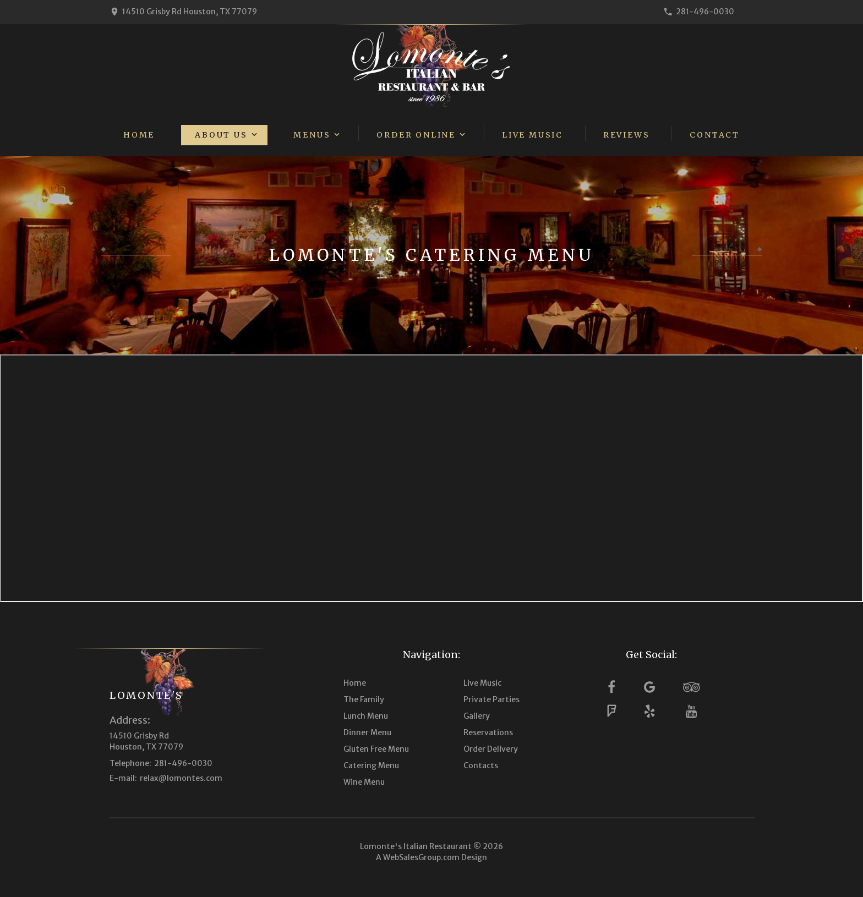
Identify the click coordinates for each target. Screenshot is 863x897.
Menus (311, 135)
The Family (363, 699)
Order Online (416, 135)
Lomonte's (146, 695)
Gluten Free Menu (376, 749)
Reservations (488, 732)
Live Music (532, 135)
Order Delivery (490, 749)
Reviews (626, 135)
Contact (715, 135)
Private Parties (491, 699)
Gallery (476, 716)
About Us (221, 135)
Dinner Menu (367, 732)
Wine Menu (364, 782)
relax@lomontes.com (181, 778)
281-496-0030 (705, 12)
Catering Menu (371, 765)
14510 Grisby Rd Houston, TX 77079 (189, 12)
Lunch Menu (365, 716)
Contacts (480, 765)
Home (139, 135)
